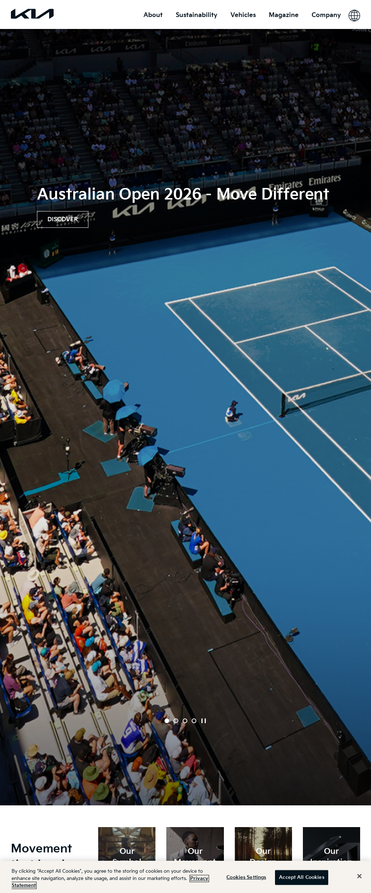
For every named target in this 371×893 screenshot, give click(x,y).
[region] (185, 877)
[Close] (359, 876)
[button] (166, 720)
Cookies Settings (246, 877)
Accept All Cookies (301, 877)
